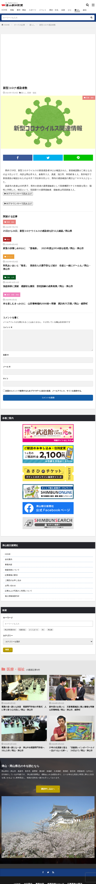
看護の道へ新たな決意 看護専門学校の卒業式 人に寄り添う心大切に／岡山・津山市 (24, 708)
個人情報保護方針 (12, 596)
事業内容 (8, 564)
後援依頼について (12, 570)
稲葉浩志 (22, 630)
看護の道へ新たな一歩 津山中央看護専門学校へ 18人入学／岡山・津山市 (24, 749)
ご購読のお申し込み (13, 580)
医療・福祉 (31, 93)
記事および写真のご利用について (18, 591)
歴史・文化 (53, 10)
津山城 (50, 630)
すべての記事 (19, 25)
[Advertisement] (48, 47)
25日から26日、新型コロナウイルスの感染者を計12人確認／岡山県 (37, 230)
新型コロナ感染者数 (47, 25)
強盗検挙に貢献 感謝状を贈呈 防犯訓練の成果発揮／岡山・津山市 (38, 286)
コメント (7, 327)
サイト (5, 378)
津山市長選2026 (10, 630)
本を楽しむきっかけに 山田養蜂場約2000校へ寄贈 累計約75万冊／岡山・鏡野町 (45, 303)
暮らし (77, 10)
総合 (84, 10)
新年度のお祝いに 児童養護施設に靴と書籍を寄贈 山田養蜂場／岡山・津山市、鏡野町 (71, 708)
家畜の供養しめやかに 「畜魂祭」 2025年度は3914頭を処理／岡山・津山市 (43, 248)
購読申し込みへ (48, 789)
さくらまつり (33, 630)
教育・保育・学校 (13, 295)
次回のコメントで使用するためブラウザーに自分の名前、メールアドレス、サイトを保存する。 (44, 391)
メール (7, 367)
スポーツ (32, 10)
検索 (7, 649)
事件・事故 (21, 10)
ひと (69, 10)
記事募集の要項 (11, 575)
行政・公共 (10, 277)
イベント (42, 10)
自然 (63, 10)
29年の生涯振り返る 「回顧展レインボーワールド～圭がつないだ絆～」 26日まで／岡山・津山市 (71, 749)
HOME (4, 10)
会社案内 (8, 559)
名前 (6, 355)
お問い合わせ (10, 585)
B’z (43, 630)
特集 (12, 10)
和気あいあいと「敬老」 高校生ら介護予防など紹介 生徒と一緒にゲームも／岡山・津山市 (47, 267)
